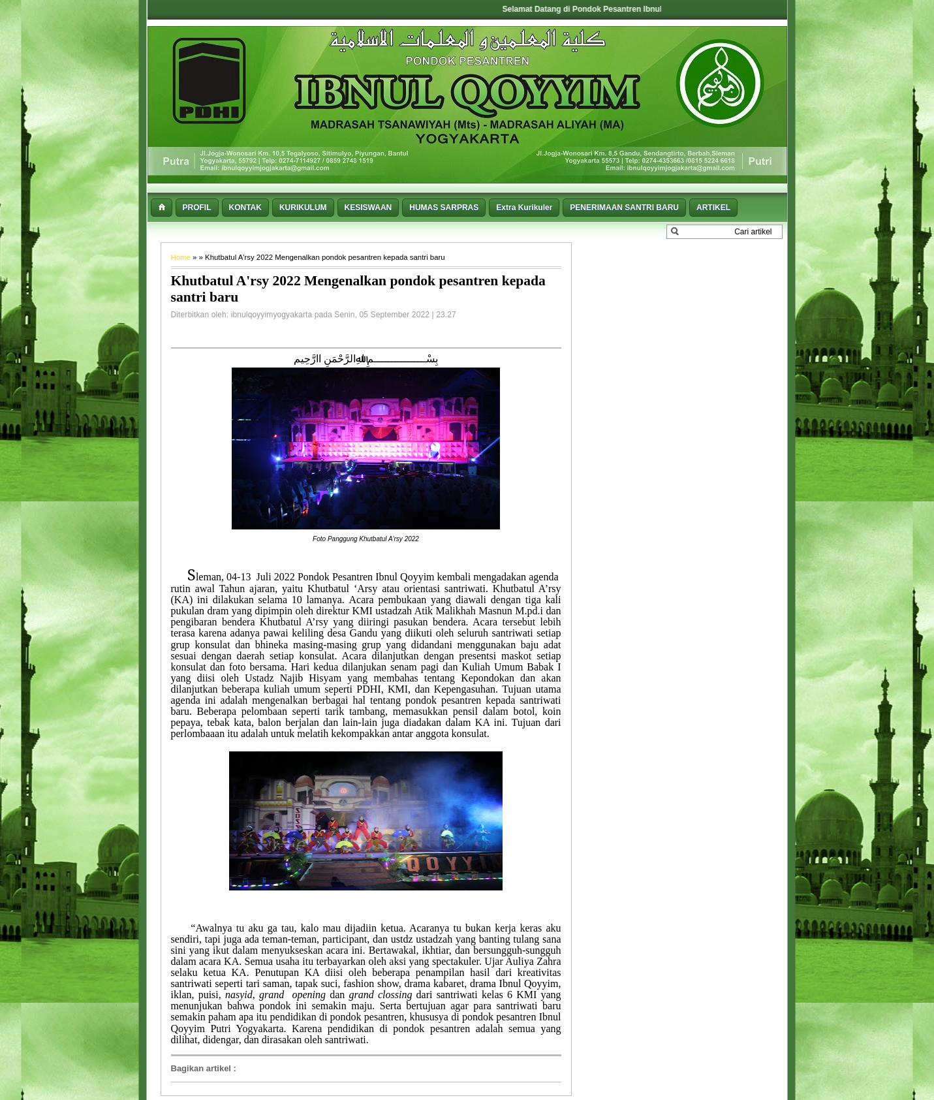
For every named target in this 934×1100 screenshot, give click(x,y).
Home (182, 257)
